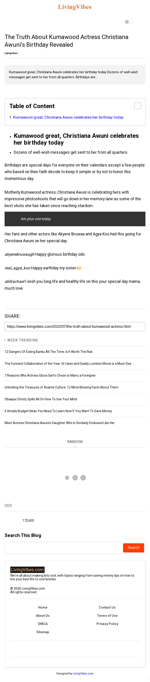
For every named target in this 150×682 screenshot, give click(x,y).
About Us (43, 615)
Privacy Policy (107, 624)
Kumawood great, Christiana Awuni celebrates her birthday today (68, 117)
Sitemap (42, 632)
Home (42, 607)
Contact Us (107, 607)
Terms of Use (107, 615)
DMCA (43, 624)
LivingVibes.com (83, 673)
